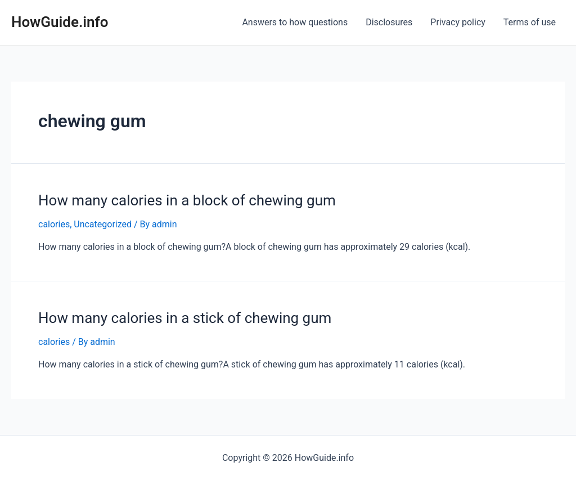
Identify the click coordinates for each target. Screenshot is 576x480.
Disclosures (389, 22)
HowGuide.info (60, 22)
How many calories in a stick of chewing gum (184, 317)
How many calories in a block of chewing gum (187, 200)
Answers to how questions (295, 22)
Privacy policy (457, 22)
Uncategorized (103, 224)
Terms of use (529, 22)
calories (54, 224)
